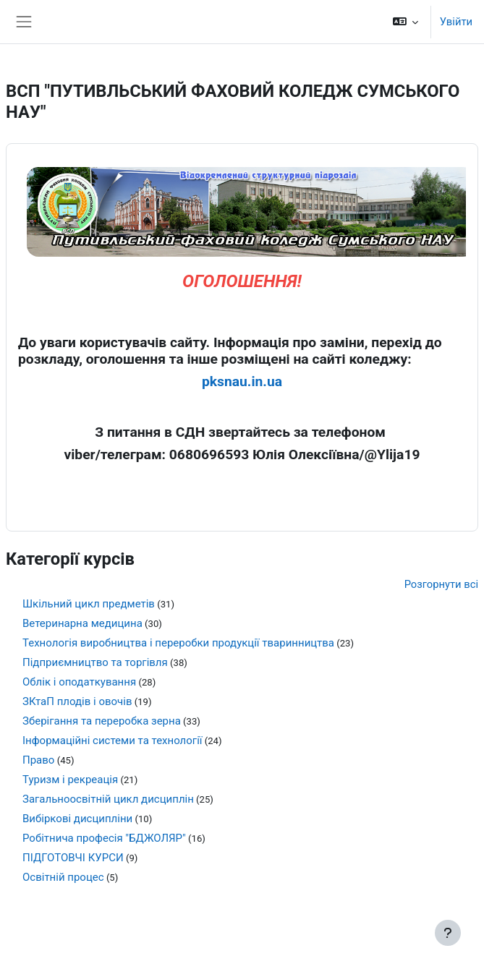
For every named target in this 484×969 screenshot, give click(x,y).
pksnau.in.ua (242, 381)
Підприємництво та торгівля (95, 662)
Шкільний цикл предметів (88, 603)
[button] (405, 21)
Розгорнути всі (441, 584)
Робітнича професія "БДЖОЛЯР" (104, 838)
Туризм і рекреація (70, 779)
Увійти (456, 21)
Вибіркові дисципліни (77, 818)
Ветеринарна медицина (82, 623)
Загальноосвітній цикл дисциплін (108, 799)
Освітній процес (63, 877)
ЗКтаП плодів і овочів (77, 701)
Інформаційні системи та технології (112, 740)
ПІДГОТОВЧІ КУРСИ (73, 857)
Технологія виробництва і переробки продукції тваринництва (178, 642)
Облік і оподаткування (79, 681)
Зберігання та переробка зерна (101, 720)
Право (38, 760)
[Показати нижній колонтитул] (448, 933)
